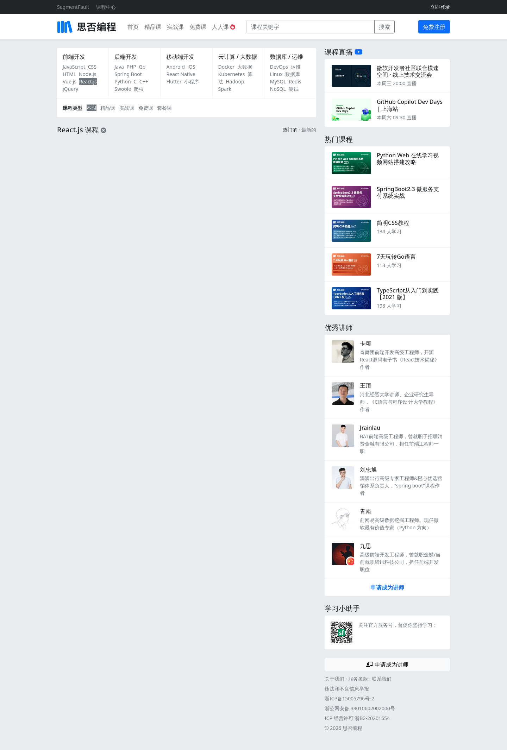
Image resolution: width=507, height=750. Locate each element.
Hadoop (235, 81)
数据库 (292, 74)
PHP (131, 66)
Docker (226, 66)
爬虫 (139, 89)
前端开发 (74, 57)
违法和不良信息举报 (347, 688)
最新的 (308, 129)
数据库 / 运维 (286, 57)
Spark (224, 89)
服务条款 (358, 678)
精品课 (152, 27)
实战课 (175, 27)
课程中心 (106, 7)
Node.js (87, 74)
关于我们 (334, 678)
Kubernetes (231, 74)
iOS (191, 66)
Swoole (122, 89)
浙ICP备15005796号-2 (349, 698)
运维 (296, 66)
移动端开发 (180, 57)
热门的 (290, 129)
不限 (91, 108)
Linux (276, 74)
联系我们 (382, 678)
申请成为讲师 (387, 587)
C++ (143, 81)
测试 (294, 89)
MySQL (278, 81)
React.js (88, 81)
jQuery (70, 89)
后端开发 (125, 57)
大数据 (244, 66)
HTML (69, 74)
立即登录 (440, 7)
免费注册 (434, 27)
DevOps (279, 66)
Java (119, 66)
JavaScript (74, 66)
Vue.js (69, 81)
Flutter (173, 81)
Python (122, 81)
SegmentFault (73, 7)
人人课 (223, 27)
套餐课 (164, 108)
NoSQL (278, 89)
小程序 (191, 81)
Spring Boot (128, 74)
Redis (295, 81)
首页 (133, 27)
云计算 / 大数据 (237, 57)
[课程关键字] (310, 26)
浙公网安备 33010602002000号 (360, 708)
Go (142, 66)
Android (175, 66)
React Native (180, 74)
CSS (92, 66)
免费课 (197, 27)
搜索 (384, 27)
